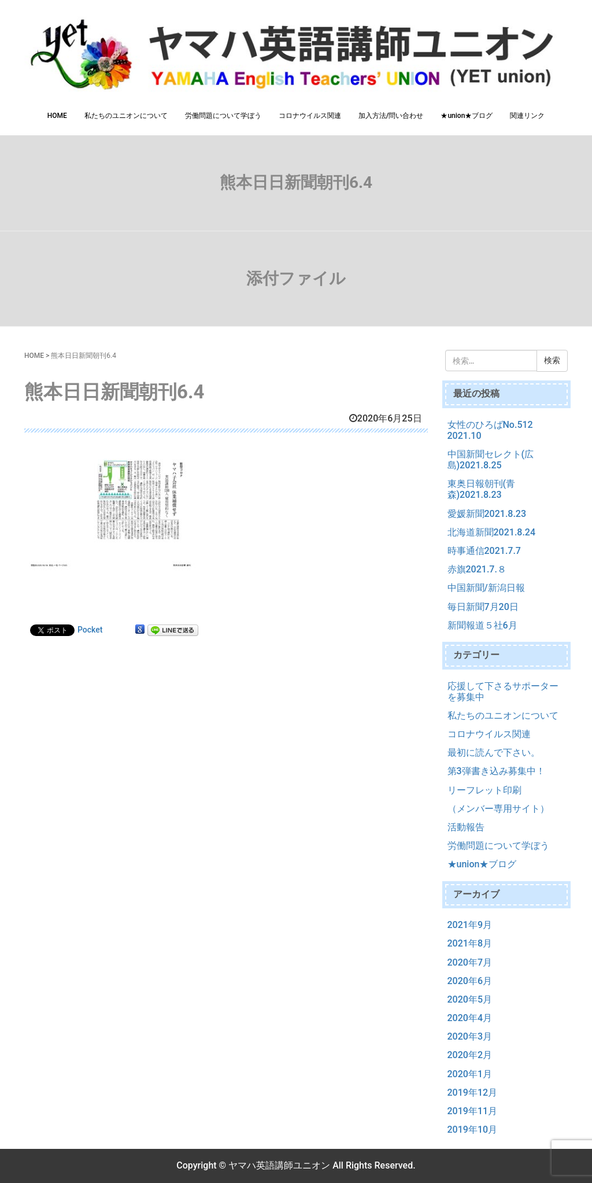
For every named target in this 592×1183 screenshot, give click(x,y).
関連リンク (527, 116)
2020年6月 (469, 980)
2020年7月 (469, 962)
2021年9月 (469, 924)
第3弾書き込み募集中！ (496, 771)
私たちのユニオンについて (126, 116)
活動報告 (465, 827)
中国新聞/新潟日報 (486, 587)
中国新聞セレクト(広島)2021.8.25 (490, 460)
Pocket (89, 629)
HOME (57, 116)
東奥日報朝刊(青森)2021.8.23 (481, 489)
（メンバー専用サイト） (498, 808)
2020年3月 (469, 1036)
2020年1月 (469, 1074)
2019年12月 (472, 1092)
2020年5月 (469, 999)
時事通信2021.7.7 (484, 550)
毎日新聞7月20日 (483, 606)
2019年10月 (472, 1129)
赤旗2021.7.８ (476, 569)
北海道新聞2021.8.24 (491, 532)
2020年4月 (469, 1017)
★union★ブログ (467, 116)
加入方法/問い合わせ (391, 116)
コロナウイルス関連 (310, 116)
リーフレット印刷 (484, 790)
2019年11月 (472, 1111)
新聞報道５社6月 (482, 625)
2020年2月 (469, 1054)
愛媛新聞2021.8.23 (487, 513)
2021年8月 (469, 943)
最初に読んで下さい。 (493, 752)
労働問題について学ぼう (223, 116)
